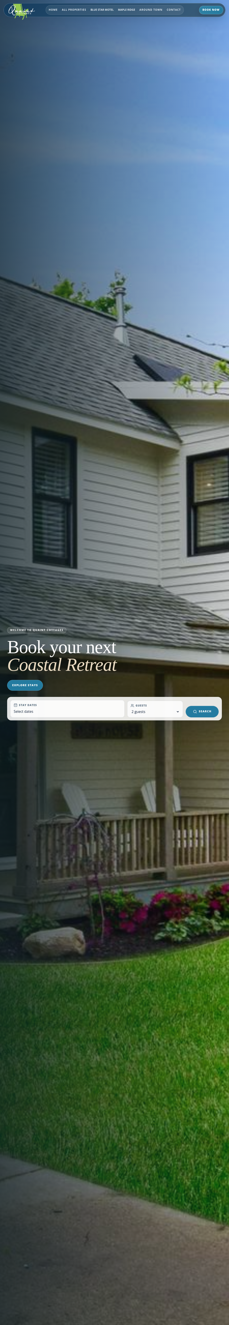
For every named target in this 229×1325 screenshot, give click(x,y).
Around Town (150, 9)
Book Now (211, 9)
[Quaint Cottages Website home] (24, 10)
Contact (174, 9)
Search (202, 711)
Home (53, 9)
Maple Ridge (126, 9)
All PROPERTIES (74, 9)
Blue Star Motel (102, 9)
